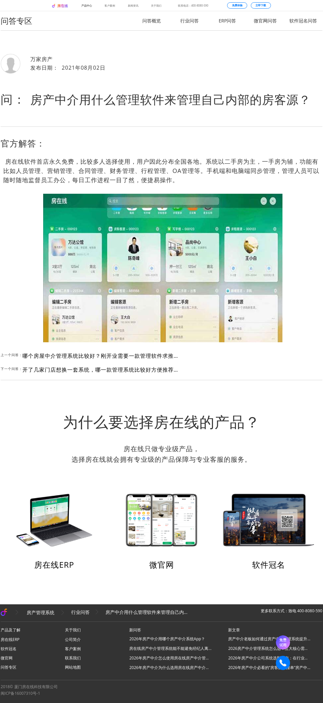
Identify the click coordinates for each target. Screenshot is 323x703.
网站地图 (73, 667)
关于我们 (156, 5)
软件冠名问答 (303, 20)
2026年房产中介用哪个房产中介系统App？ (167, 639)
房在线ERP (54, 564)
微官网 (161, 564)
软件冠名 (268, 564)
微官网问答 (265, 20)
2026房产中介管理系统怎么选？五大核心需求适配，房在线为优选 (269, 648)
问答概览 (151, 20)
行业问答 (189, 20)
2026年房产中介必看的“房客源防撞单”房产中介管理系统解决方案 (269, 667)
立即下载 (260, 5)
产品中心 (86, 5)
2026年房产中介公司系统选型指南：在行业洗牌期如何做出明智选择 (269, 658)
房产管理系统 (40, 612)
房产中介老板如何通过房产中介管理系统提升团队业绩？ (269, 639)
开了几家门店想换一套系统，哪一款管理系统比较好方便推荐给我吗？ (101, 369)
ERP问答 (227, 20)
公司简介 (73, 639)
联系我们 (73, 658)
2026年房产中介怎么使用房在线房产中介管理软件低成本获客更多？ (170, 658)
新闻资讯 (133, 5)
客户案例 (109, 5)
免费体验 (237, 5)
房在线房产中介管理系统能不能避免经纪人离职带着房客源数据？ (170, 648)
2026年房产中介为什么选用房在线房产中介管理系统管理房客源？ (170, 667)
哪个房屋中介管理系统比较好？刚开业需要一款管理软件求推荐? (101, 355)
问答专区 (8, 667)
